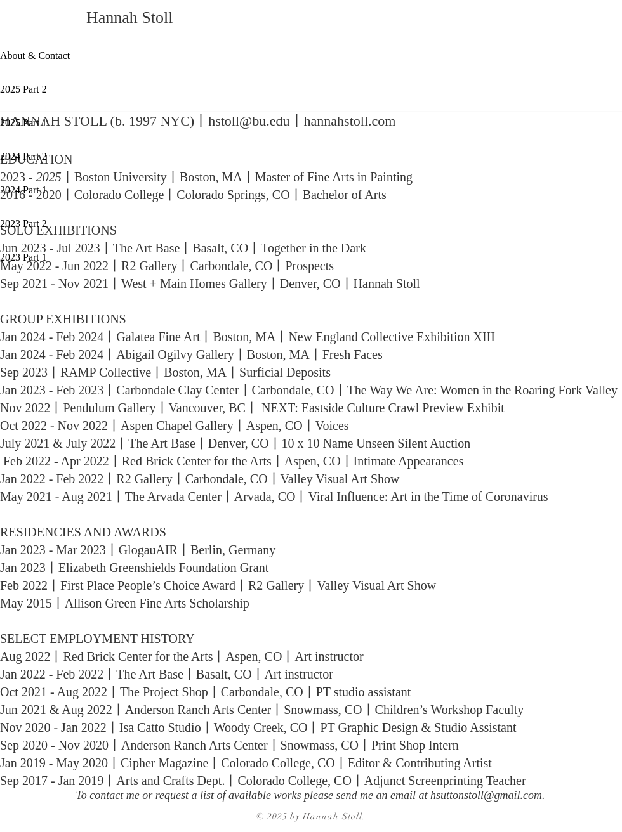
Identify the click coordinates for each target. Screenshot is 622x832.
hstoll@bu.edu (248, 121)
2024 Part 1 (23, 190)
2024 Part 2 (23, 156)
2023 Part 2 (23, 223)
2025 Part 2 (23, 89)
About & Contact (35, 55)
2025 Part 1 (23, 122)
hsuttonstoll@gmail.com (486, 795)
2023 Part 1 (23, 257)
